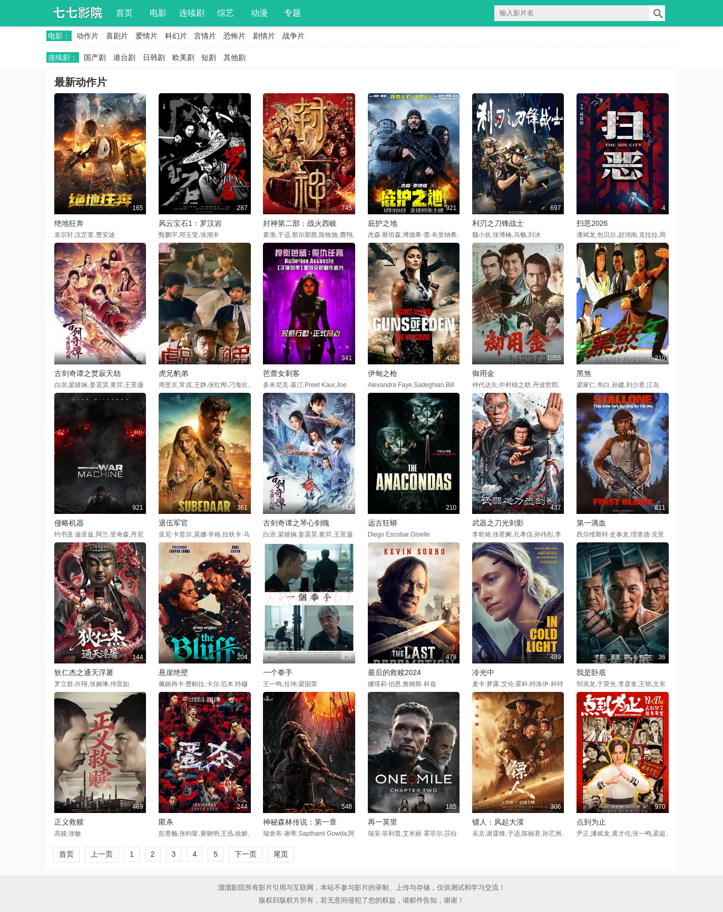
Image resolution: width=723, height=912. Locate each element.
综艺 (225, 12)
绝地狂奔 (69, 223)
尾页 (280, 854)
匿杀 (166, 822)
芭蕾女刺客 (281, 373)
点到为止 (591, 822)
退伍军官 (173, 523)
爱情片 (146, 36)
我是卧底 (591, 672)
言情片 (205, 36)
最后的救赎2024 (394, 672)
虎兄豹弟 (173, 373)
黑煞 (584, 373)
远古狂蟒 (382, 523)
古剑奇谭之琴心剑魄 (296, 523)
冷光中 (483, 672)
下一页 (246, 854)
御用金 (483, 373)
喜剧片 (117, 36)
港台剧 (124, 57)
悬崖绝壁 (173, 672)
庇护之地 (382, 223)
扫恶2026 (592, 223)
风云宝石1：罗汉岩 (190, 223)
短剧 (208, 57)
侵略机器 (69, 523)
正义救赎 (69, 822)
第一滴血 (591, 523)
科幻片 (176, 36)
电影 (158, 12)
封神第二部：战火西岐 (300, 223)
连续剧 (191, 12)
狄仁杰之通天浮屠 (83, 672)
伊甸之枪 (382, 373)
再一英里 (382, 822)
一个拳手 (277, 672)
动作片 (87, 36)
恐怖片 (234, 36)
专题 (292, 12)
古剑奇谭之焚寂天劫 (87, 373)
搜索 (657, 13)
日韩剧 (154, 57)
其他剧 (234, 57)
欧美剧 (183, 57)
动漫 (259, 12)
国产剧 (95, 57)
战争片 (293, 36)
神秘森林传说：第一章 (300, 822)
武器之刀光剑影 (498, 523)
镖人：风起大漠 (498, 822)
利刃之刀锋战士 (498, 223)
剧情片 (264, 36)
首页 (124, 12)
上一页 (102, 854)
